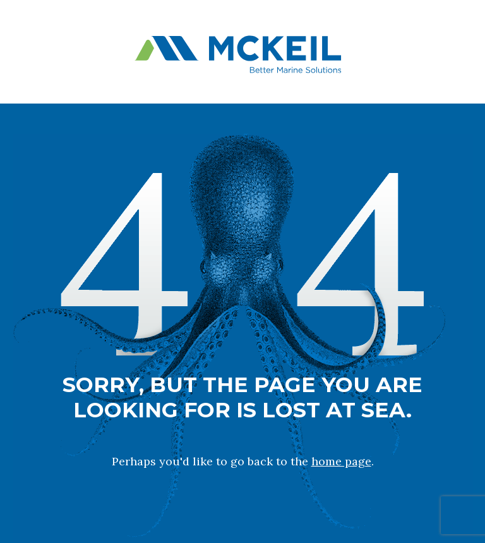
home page (341, 461)
